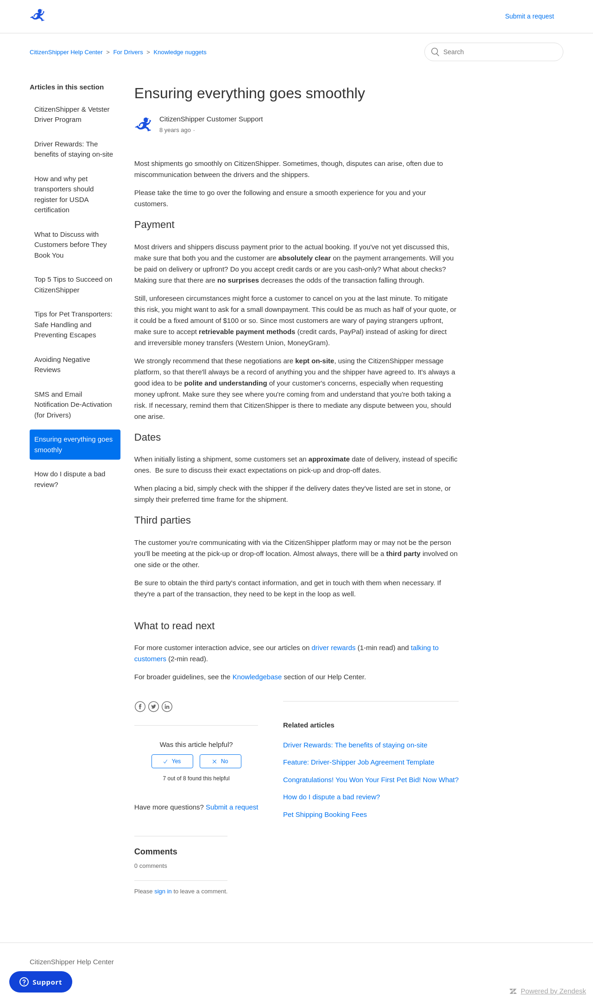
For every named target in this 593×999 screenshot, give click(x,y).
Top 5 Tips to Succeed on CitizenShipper (73, 284)
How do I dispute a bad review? (69, 479)
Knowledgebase (257, 677)
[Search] (493, 52)
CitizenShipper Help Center (66, 52)
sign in (163, 891)
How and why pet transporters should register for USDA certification (64, 194)
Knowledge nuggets (180, 52)
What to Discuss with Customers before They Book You (70, 244)
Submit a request (529, 16)
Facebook (140, 707)
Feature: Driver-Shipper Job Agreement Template (359, 762)
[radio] (172, 761)
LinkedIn (167, 707)
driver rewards (334, 647)
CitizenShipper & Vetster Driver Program (72, 114)
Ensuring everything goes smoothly (73, 444)
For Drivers (128, 52)
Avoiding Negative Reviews (62, 364)
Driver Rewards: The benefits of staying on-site (73, 149)
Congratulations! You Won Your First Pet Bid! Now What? (371, 780)
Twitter (153, 707)
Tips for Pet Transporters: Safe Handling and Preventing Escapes (73, 324)
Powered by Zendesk (553, 991)
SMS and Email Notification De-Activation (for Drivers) (73, 404)
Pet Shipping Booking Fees (325, 814)
